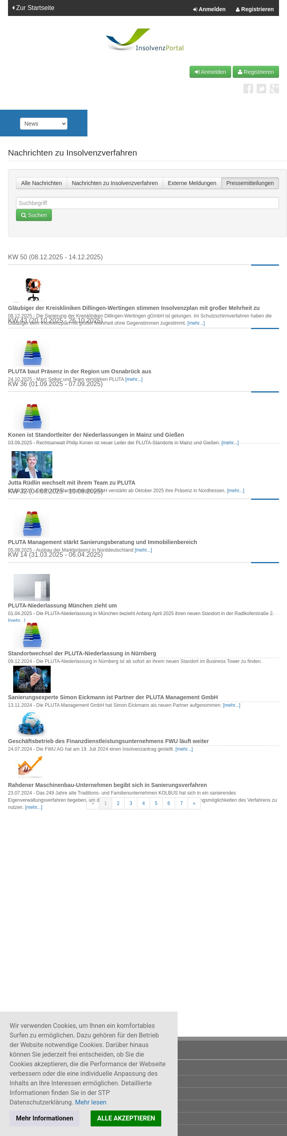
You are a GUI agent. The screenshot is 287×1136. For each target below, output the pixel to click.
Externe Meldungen (192, 183)
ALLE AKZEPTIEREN (126, 1118)
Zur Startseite (33, 7)
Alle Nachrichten (41, 183)
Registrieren (255, 9)
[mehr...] (196, 323)
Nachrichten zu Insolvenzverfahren (115, 183)
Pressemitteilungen (250, 183)
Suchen (34, 215)
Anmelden (209, 9)
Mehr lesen (91, 1102)
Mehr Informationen (44, 1118)
